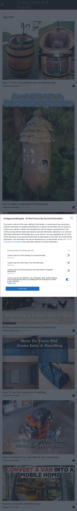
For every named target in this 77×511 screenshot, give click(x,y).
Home (4, 13)
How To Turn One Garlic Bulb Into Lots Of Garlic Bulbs (32, 255)
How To (5, 78)
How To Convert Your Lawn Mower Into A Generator (30, 395)
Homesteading (7, 200)
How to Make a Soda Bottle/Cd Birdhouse (25, 204)
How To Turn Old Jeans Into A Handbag (24, 348)
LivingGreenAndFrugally (10, 86)
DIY (4, 438)
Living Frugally (7, 251)
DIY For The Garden (9, 298)
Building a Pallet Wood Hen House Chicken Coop (29, 302)
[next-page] (43, 455)
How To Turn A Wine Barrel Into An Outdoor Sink (29, 82)
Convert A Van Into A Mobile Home (21, 441)
